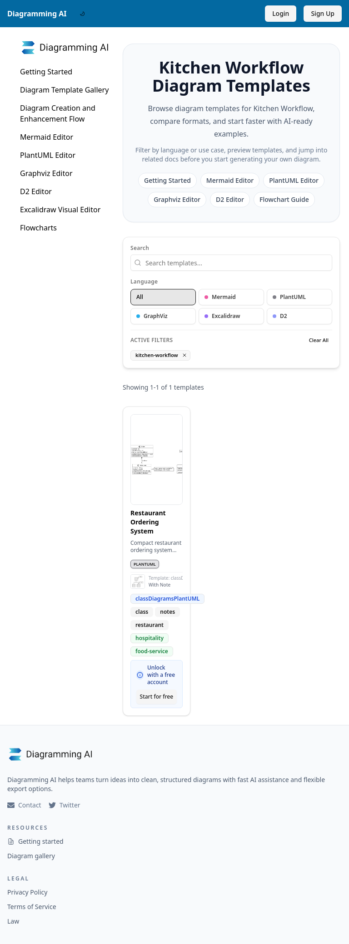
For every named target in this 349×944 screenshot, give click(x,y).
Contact (24, 805)
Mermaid (220, 297)
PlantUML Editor (47, 155)
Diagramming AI (37, 14)
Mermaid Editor (46, 137)
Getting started (35, 841)
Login (280, 13)
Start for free (157, 696)
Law (13, 921)
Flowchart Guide (284, 199)
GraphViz (152, 316)
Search (139, 248)
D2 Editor (36, 191)
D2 (280, 316)
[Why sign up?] (140, 675)
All (139, 297)
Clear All (319, 340)
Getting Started (46, 72)
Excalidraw (222, 316)
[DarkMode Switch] (82, 13)
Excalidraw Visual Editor (60, 210)
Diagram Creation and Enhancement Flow (57, 113)
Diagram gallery (31, 855)
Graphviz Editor (46, 173)
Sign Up (322, 13)
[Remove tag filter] (184, 355)
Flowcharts (38, 228)
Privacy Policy (27, 892)
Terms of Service (31, 906)
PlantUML (289, 297)
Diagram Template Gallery (64, 90)
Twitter (64, 805)
